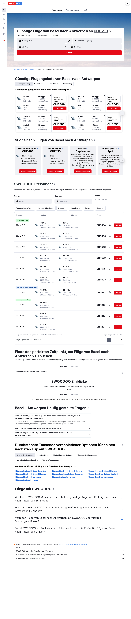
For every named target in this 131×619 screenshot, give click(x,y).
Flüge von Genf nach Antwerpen (64, 477)
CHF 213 (101, 31)
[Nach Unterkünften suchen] (3, 14)
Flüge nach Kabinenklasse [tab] (87, 455)
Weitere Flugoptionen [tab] (51, 460)
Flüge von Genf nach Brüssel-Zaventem (31, 471)
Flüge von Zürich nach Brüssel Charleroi (31, 474)
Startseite (17, 69)
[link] (28, 171)
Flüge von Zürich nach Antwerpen (28, 477)
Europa (25, 69)
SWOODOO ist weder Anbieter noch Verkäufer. (70, 551)
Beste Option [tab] (39, 84)
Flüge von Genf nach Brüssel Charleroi (102, 471)
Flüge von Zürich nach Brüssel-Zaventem (68, 471)
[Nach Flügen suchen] (3, 10)
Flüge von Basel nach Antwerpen (100, 477)
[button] (3, 3)
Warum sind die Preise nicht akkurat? (70, 558)
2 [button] (113, 340)
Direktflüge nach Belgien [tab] (62, 455)
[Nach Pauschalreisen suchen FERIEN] (3, 23)
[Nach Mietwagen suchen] (3, 19)
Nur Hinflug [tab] (67, 84)
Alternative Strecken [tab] (25, 455)
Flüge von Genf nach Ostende (27, 480)
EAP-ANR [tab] (64, 367)
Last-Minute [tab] (54, 84)
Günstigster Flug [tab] (23, 84)
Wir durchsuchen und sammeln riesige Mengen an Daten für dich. (70, 554)
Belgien (32, 69)
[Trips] (3, 34)
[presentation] (110, 31)
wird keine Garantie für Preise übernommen (73, 544)
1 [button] (109, 340)
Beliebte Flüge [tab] (43, 455)
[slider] (125, 202)
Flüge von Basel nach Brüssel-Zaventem (67, 474)
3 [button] (118, 340)
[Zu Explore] (3, 28)
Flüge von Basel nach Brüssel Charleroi (103, 474)
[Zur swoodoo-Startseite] (15, 3)
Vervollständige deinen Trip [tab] (27, 460)
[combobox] (57, 36)
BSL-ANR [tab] (74, 367)
